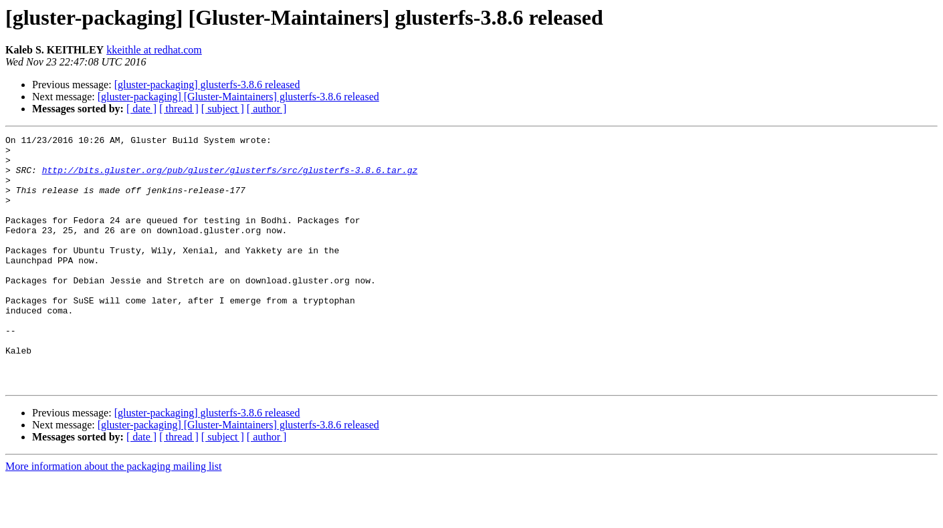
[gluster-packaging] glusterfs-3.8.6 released (207, 84)
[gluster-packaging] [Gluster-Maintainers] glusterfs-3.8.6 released (238, 96)
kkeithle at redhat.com (154, 49)
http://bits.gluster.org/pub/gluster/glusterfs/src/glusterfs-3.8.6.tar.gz (230, 178)
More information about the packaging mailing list (113, 516)
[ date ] (141, 108)
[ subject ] (222, 108)
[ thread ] (179, 108)
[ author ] (267, 108)
